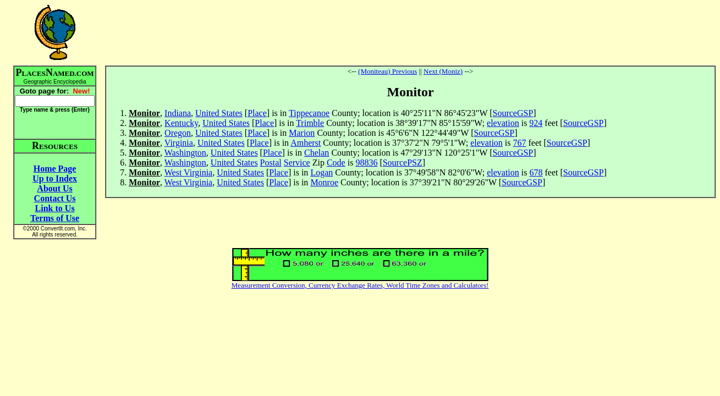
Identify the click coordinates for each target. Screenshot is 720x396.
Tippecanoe (309, 113)
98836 (366, 162)
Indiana (177, 113)
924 (535, 123)
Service (297, 162)
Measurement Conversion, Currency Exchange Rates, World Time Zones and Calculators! (360, 285)
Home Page (55, 168)
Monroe (324, 182)
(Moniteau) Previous (387, 71)
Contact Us (55, 198)
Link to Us (55, 208)
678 (535, 172)
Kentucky (181, 123)
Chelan (316, 152)
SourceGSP (513, 113)
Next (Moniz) (443, 71)
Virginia (178, 142)
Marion (302, 133)
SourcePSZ (402, 162)
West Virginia (188, 172)
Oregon (177, 133)
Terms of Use (54, 218)
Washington (185, 152)
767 (519, 142)
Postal (271, 162)
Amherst (305, 142)
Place (257, 113)
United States (219, 113)
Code (336, 162)
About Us (54, 188)
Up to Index (54, 178)
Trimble (310, 123)
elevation (503, 123)
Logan (321, 172)
